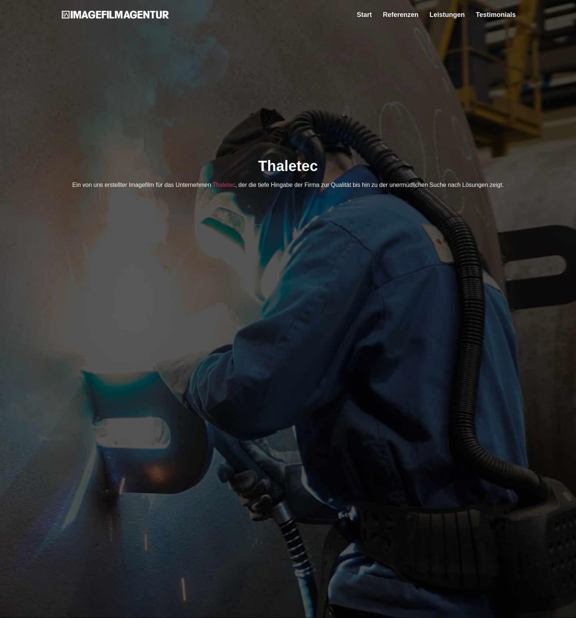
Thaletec (224, 185)
